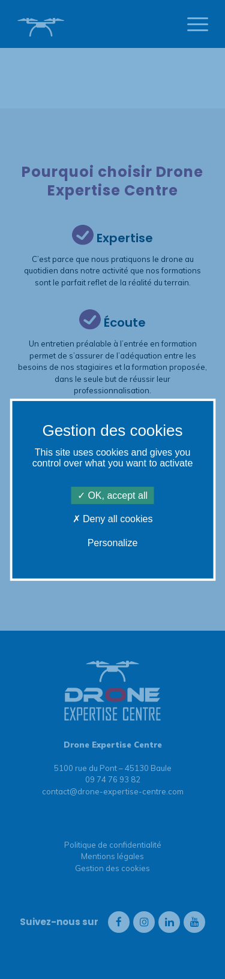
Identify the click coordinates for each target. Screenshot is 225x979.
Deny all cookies (113, 519)
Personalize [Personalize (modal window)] (113, 542)
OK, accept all (112, 495)
